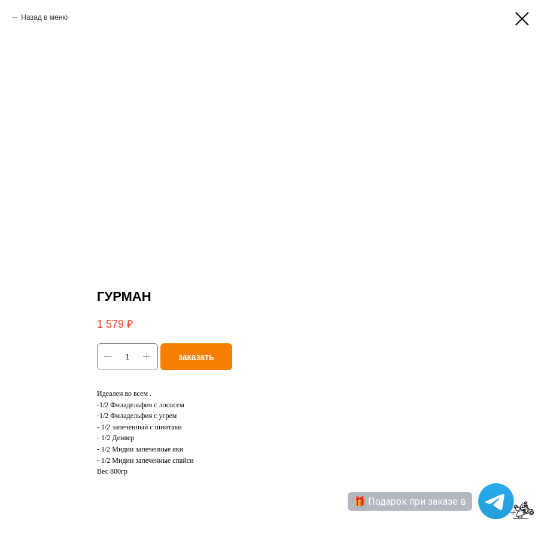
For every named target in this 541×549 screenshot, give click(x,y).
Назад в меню (44, 17)
